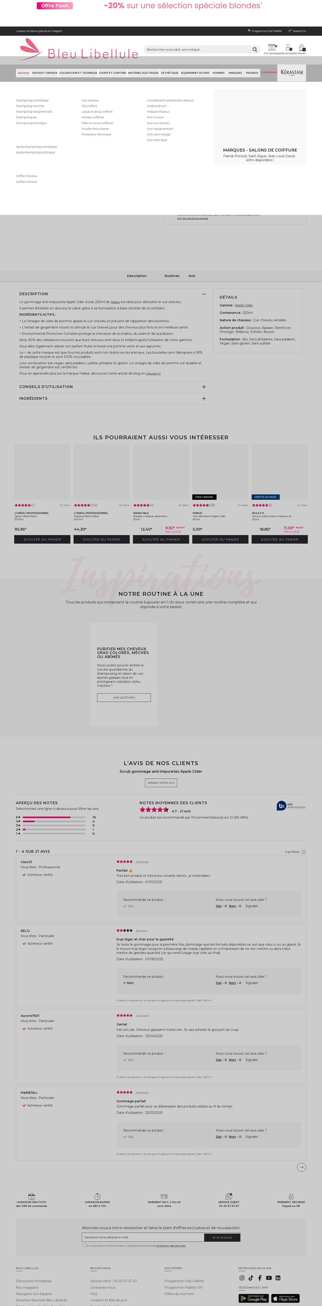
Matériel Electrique (145, 44)
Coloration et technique (78, 44)
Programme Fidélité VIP (183, 1249)
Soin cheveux (112, 56)
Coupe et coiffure (113, 44)
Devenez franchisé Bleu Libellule (41, 1262)
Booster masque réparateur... (158, 483)
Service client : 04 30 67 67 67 (113, 1243)
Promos (251, 44)
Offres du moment (179, 1256)
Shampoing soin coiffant (87, 56)
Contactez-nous (102, 1249)
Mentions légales (26, 1284)
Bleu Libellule (40, 56)
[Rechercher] (214, 29)
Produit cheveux (43, 44)
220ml (173, 110)
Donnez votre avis (202, 71)
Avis (191, 247)
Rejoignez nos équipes (34, 1256)
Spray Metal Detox (31, 483)
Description (137, 247)
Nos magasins (27, 1249)
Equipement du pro (197, 44)
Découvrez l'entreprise (33, 1243)
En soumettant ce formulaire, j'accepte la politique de (136, 1210)
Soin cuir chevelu (133, 56)
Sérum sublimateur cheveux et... (279, 483)
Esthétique (171, 44)
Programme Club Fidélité (184, 1243)
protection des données (171, 1210)
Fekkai (169, 66)
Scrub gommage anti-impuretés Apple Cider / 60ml (177, 964)
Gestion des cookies (119, 1284)
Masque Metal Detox (93, 483)
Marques (236, 44)
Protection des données (91, 1284)
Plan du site (174, 1284)
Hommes (220, 44)
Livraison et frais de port (108, 1262)
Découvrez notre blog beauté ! (40, 1268)
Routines (172, 247)
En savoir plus (222, 92)
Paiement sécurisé (105, 1268)
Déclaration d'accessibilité (149, 1284)
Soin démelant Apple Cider (216, 483)
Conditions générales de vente (56, 1284)
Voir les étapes (124, 662)
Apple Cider (244, 276)
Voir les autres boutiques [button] (192, 190)
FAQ (93, 1256)
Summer (22, 44)
